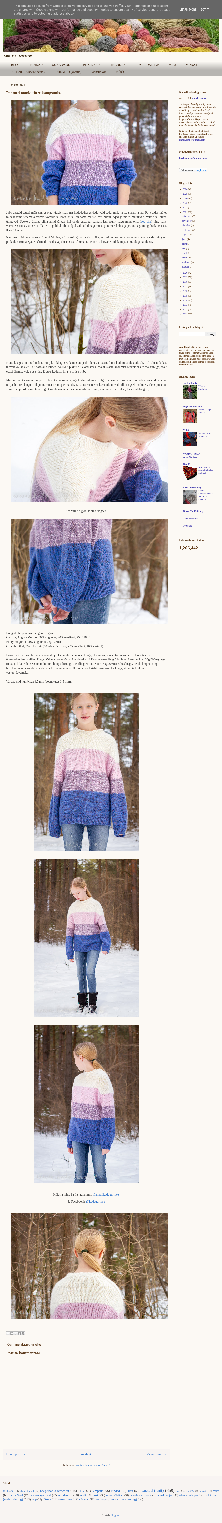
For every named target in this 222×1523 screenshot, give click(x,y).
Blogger (114, 1515)
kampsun (98, 1491)
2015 (185, 295)
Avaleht (86, 1454)
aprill (184, 253)
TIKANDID (117, 64)
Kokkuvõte (8, 1491)
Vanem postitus (156, 1454)
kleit (130, 1491)
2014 (185, 300)
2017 (185, 286)
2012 (185, 309)
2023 (185, 203)
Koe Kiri (187, 464)
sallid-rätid (65, 1495)
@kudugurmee (95, 1201)
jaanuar (185, 266)
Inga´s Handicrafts (192, 406)
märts (185, 257)
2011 (185, 314)
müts (216, 1491)
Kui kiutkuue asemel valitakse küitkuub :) (205, 470)
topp (34, 1499)
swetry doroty (190, 383)
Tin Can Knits (190, 518)
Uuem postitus (15, 1454)
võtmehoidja (100, 1499)
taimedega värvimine (140, 1495)
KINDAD (36, 64)
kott (178, 1491)
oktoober (186, 225)
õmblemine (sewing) (123, 1499)
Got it (204, 9)
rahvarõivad (16, 1495)
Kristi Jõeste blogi (192, 487)
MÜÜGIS (122, 72)
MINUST (192, 64)
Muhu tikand (27, 1491)
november (187, 220)
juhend (81, 1491)
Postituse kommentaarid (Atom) (92, 1465)
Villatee (187, 430)
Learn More (188, 9)
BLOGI (16, 64)
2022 (185, 207)
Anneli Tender (199, 98)
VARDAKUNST (191, 454)
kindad (115, 1491)
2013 (185, 304)
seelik (83, 1495)
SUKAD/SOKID (62, 64)
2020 (185, 272)
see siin (146, 221)
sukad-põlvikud (114, 1495)
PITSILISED (91, 64)
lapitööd (190, 1491)
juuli (184, 239)
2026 (185, 189)
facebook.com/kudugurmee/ (193, 158)
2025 (185, 193)
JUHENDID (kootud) (67, 72)
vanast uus (65, 1499)
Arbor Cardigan (190, 457)
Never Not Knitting (193, 511)
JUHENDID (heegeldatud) (28, 72)
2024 (185, 198)
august (185, 234)
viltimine (84, 1499)
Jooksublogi (98, 72)
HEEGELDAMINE (146, 64)
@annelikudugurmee (106, 1194)
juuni (184, 243)
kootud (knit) (152, 1490)
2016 (185, 291)
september (187, 230)
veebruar (186, 262)
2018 (185, 281)
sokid (96, 1495)
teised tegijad (164, 1495)
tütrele (47, 1499)
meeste (203, 1491)
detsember (187, 216)
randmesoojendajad (40, 1495)
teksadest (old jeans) (189, 1495)
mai (184, 248)
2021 (185, 212)
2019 (185, 277)
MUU (172, 64)
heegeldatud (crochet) (54, 1491)
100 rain (187, 525)
